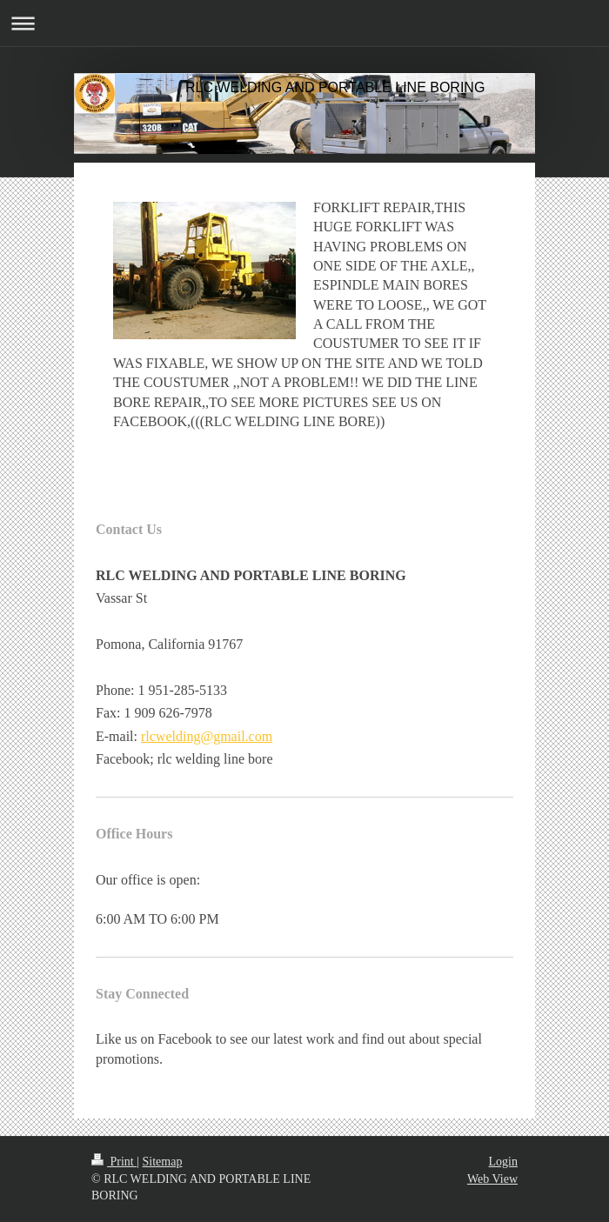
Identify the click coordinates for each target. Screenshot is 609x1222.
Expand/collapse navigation (304, 23)
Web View (492, 1178)
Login (503, 1161)
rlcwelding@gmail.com (206, 736)
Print (114, 1161)
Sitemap (163, 1161)
